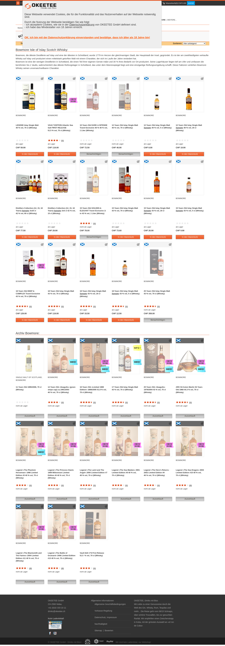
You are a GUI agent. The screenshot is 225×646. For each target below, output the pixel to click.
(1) (56, 141)
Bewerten (109, 630)
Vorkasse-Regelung (103, 611)
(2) (184, 485)
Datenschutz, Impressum (106, 617)
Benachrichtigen (94, 154)
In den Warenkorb (30, 154)
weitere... (172, 20)
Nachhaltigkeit (101, 624)
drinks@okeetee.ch (56, 611)
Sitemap (98, 630)
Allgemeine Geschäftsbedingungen (110, 604)
